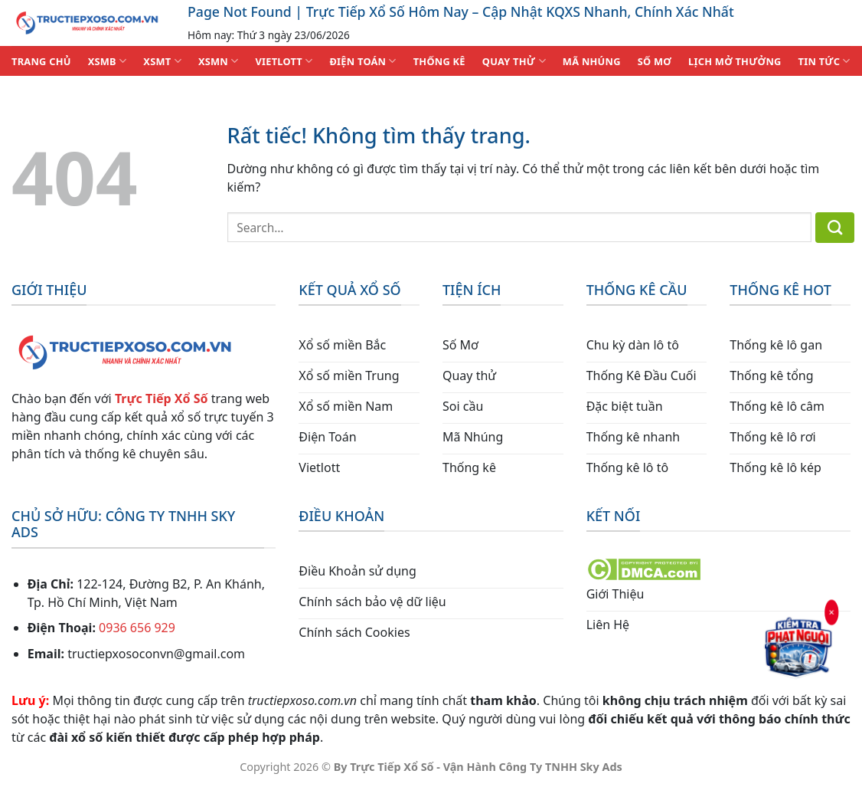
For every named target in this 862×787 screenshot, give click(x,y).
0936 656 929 (137, 627)
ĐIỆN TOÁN (362, 61)
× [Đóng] (832, 611)
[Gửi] (834, 227)
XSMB (107, 61)
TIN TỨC (824, 61)
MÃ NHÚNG (592, 61)
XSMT (162, 61)
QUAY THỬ (514, 61)
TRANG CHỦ (41, 61)
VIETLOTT (283, 61)
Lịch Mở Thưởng (735, 61)
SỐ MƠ (654, 61)
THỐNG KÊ (439, 61)
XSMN (218, 61)
